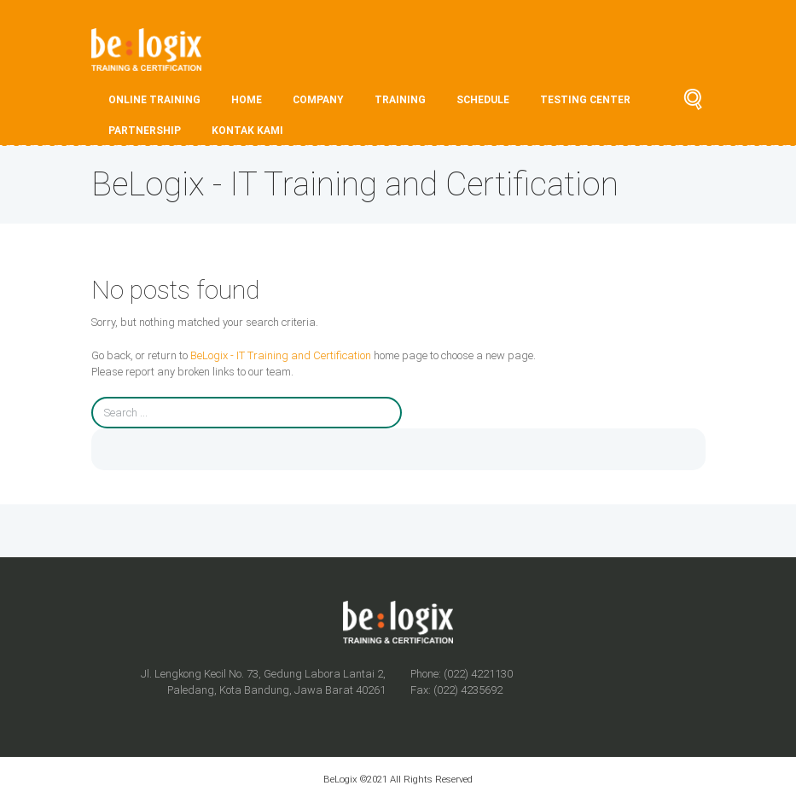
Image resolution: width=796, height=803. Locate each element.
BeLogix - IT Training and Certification (280, 355)
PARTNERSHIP (144, 131)
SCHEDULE (482, 100)
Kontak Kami (247, 131)
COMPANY (318, 100)
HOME (246, 100)
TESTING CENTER (585, 100)
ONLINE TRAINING (154, 100)
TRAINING (400, 100)
